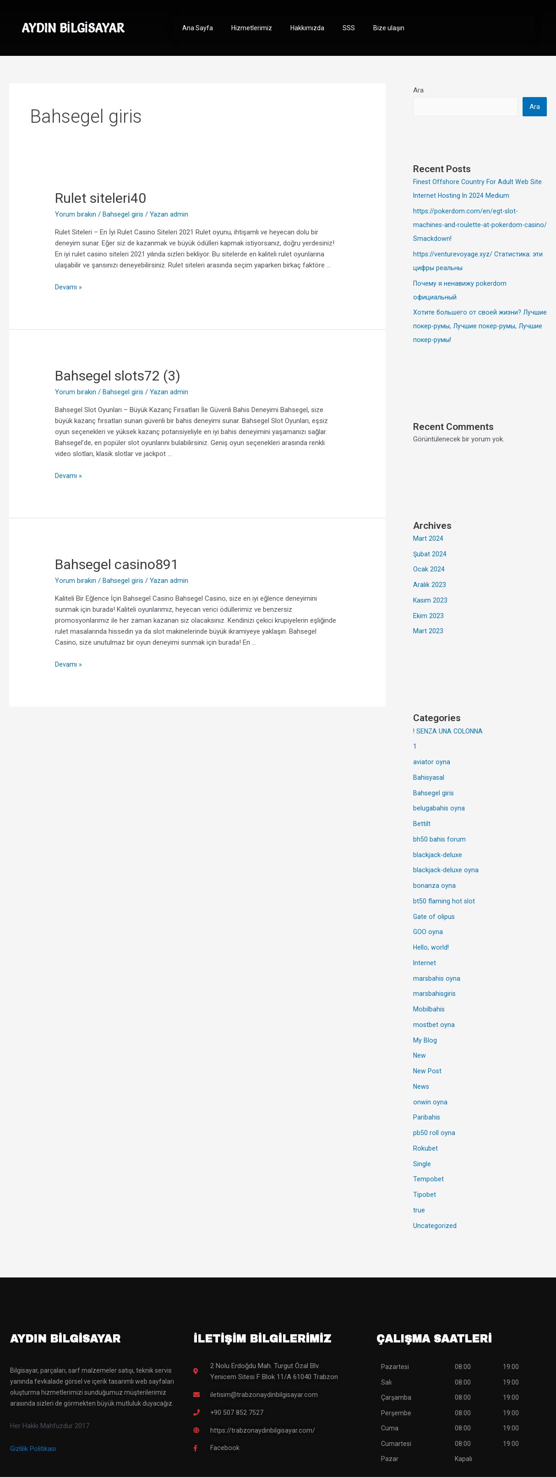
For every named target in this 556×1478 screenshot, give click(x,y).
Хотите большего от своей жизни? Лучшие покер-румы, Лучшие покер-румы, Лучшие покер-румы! (479, 327)
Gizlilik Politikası (33, 1449)
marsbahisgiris (435, 994)
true (419, 1211)
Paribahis (427, 1118)
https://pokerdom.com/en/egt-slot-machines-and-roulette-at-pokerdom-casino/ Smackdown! (470, 226)
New (419, 1056)
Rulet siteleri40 (100, 198)
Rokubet (425, 1149)
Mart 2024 (428, 539)
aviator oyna (431, 763)
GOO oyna (428, 933)
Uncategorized (435, 1227)
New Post (427, 1072)
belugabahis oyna (439, 809)
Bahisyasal (429, 778)
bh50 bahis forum (439, 840)
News (421, 1087)
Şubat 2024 (430, 555)
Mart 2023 (428, 632)
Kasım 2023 (430, 601)
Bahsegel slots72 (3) (117, 376)
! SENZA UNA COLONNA (449, 732)
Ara (418, 90)
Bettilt (422, 825)
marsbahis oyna (437, 979)
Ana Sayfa (197, 28)
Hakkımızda (307, 28)
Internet (424, 964)
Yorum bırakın (75, 214)
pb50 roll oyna (434, 1134)
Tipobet (424, 1195)
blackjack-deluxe (438, 856)
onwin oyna (430, 1103)
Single (422, 1165)
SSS (349, 28)
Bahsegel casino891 (117, 564)
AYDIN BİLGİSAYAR (79, 27)
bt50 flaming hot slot (444, 902)
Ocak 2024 (429, 570)
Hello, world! (431, 948)
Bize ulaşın (388, 28)
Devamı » (68, 287)
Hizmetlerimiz (251, 28)
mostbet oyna (434, 1026)
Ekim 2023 (428, 617)
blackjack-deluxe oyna (446, 871)
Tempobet (428, 1180)
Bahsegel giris (123, 214)
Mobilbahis (429, 1010)
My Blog (425, 1041)
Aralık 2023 (429, 585)
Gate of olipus (434, 917)
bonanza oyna (434, 886)
